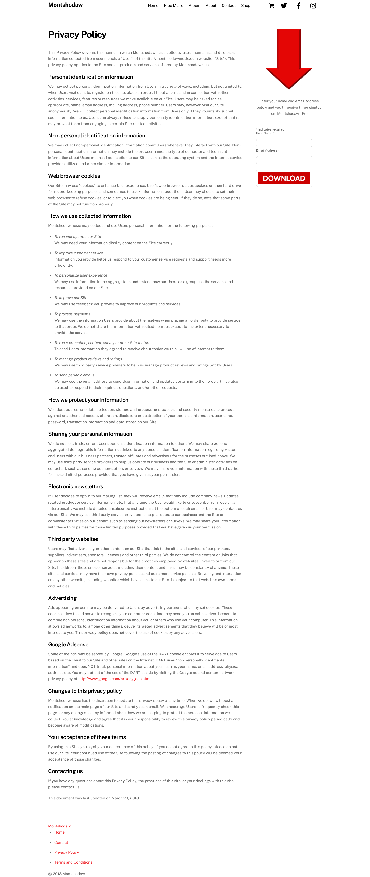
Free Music (173, 5)
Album (194, 5)
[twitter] (284, 5)
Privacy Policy (66, 852)
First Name (265, 133)
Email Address (268, 150)
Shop (245, 5)
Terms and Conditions (73, 862)
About (211, 5)
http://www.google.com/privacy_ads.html (114, 679)
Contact (229, 5)
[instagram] (314, 5)
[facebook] (299, 5)
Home (153, 5)
